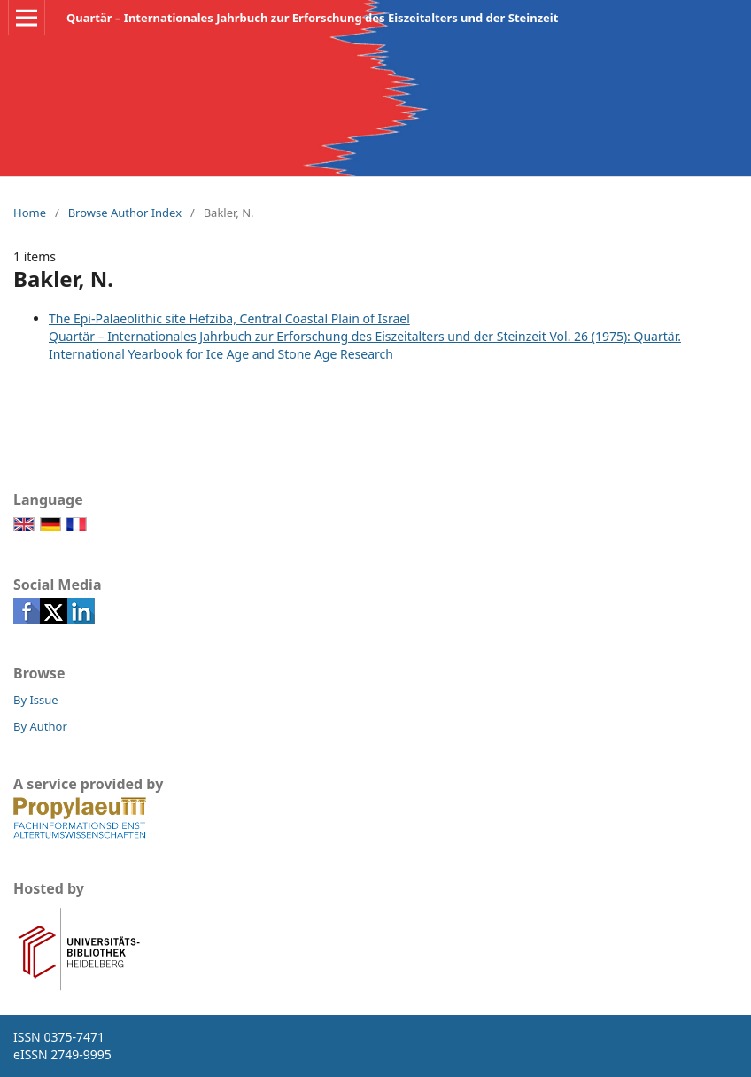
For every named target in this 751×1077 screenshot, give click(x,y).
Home (29, 213)
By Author (40, 726)
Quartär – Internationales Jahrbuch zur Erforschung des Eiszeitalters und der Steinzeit (312, 18)
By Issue (35, 700)
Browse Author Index (125, 213)
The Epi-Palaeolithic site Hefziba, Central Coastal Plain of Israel (229, 318)
